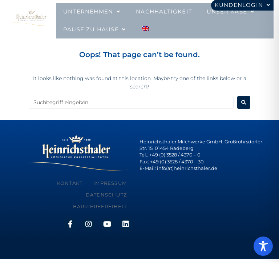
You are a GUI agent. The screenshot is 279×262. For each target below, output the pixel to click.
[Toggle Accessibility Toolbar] (263, 246)
